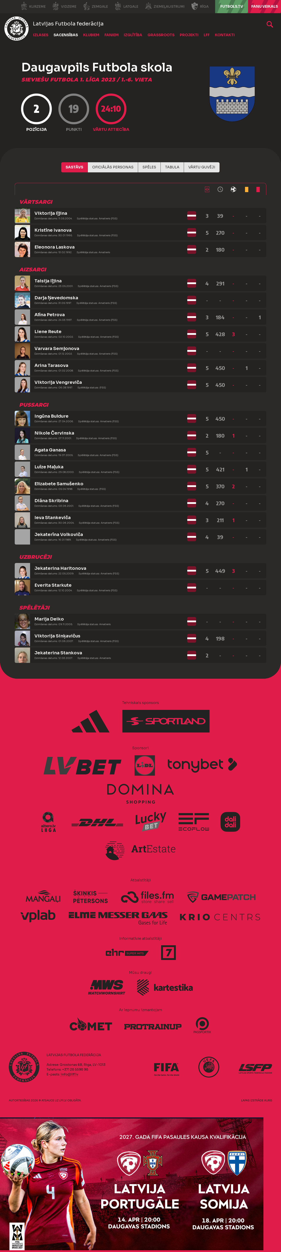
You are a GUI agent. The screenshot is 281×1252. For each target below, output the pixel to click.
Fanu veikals (264, 6)
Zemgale (95, 6)
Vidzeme (64, 6)
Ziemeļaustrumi (165, 6)
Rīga (200, 6)
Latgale (126, 6)
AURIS (268, 1100)
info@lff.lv (69, 1074)
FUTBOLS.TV (231, 6)
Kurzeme (33, 6)
